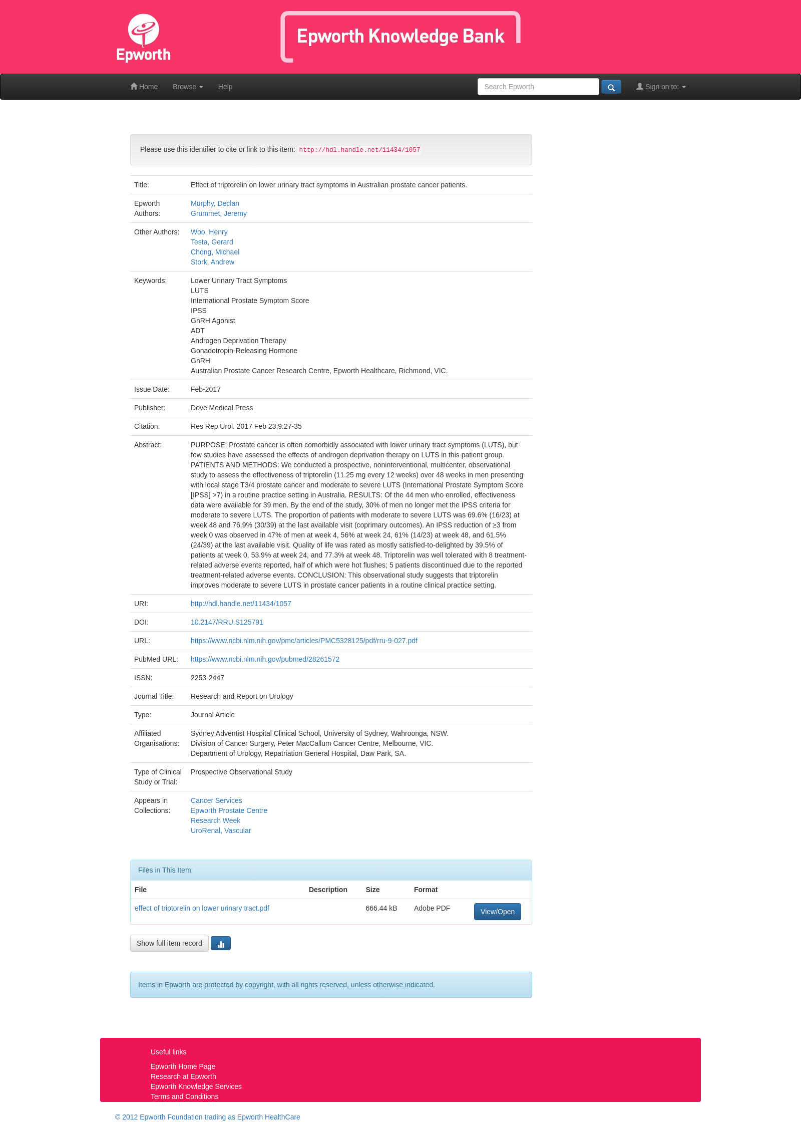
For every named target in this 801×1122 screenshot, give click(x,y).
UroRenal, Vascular (221, 830)
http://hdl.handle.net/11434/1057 (241, 604)
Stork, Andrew (212, 262)
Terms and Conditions (184, 1096)
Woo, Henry (209, 232)
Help (225, 87)
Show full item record (169, 943)
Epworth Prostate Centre (229, 810)
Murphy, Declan (215, 203)
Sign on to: (661, 86)
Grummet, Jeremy (219, 213)
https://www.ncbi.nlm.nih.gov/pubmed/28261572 (265, 659)
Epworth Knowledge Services (196, 1086)
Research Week (215, 820)
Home (144, 86)
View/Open (498, 912)
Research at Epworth (183, 1076)
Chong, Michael (215, 252)
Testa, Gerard (212, 242)
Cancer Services (216, 800)
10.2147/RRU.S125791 (227, 622)
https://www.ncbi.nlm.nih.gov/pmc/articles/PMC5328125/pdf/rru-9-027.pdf (304, 641)
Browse (188, 87)
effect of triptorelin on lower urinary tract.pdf (202, 908)
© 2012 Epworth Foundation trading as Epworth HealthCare (207, 1117)
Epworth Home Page (183, 1066)
